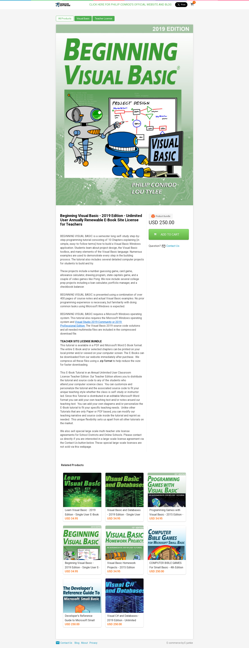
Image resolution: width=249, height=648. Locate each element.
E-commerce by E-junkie (180, 642)
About (84, 642)
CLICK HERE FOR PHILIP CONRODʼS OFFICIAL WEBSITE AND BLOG (130, 4)
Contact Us (172, 246)
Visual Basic (83, 18)
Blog (77, 642)
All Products (64, 18)
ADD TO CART (166, 234)
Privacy (93, 642)
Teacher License (103, 18)
